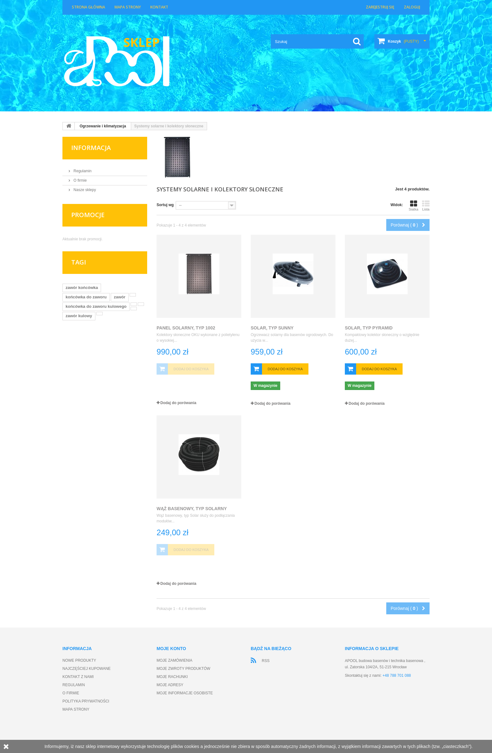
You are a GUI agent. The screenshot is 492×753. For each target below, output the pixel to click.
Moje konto (171, 648)
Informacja (91, 147)
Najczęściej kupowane (86, 668)
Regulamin (82, 171)
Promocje (87, 215)
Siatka (413, 205)
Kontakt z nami (78, 677)
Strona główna (88, 7)
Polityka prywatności (85, 701)
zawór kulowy (79, 315)
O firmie (79, 180)
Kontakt (159, 7)
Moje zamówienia (174, 660)
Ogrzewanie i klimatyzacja (103, 126)
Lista (426, 205)
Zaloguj (412, 7)
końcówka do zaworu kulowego (96, 306)
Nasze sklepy (84, 190)
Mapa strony (128, 7)
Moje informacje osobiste (185, 693)
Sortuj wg (165, 205)
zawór (120, 297)
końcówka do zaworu (86, 297)
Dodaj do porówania (178, 403)
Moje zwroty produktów (183, 668)
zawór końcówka (82, 287)
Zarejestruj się (380, 7)
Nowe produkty (79, 660)
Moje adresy (170, 685)
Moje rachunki (172, 677)
